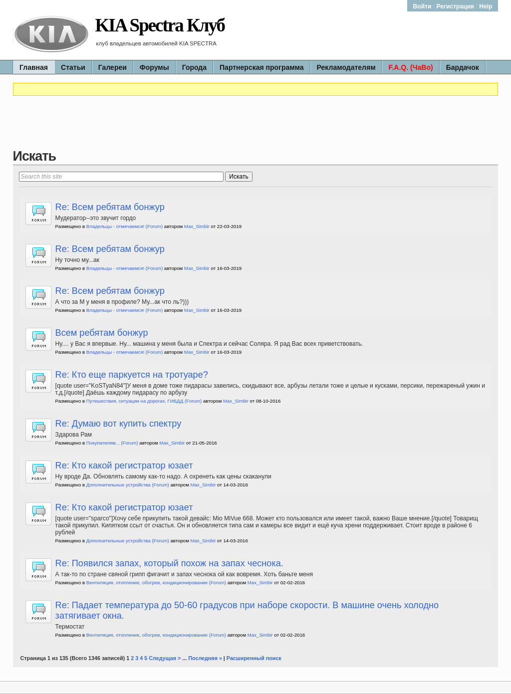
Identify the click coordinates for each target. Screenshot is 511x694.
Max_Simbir (197, 226)
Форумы (154, 67)
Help (485, 6)
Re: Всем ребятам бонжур (110, 207)
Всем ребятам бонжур (101, 333)
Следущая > (165, 658)
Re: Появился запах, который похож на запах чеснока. (169, 563)
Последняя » (205, 658)
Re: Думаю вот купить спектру (118, 424)
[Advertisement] (255, 126)
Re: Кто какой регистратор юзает (124, 465)
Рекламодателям (346, 67)
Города (194, 67)
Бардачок (462, 67)
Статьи (73, 67)
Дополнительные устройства (118, 484)
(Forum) (154, 226)
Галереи (112, 67)
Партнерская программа (262, 67)
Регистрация (456, 6)
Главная (33, 67)
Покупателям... (103, 443)
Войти (423, 6)
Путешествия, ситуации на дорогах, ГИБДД (134, 401)
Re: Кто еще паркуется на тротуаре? (131, 375)
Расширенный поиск (254, 658)
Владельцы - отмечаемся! (115, 226)
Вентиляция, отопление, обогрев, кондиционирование (147, 582)
